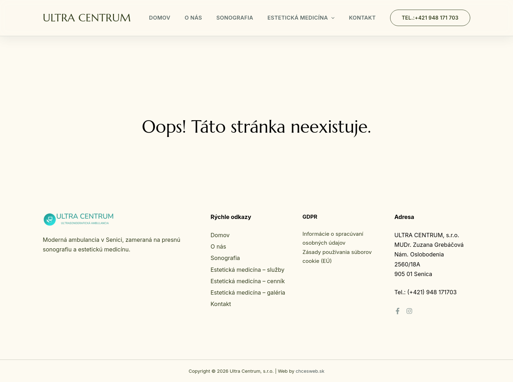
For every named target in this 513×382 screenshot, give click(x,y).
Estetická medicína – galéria (248, 292)
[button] (331, 17)
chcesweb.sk (310, 371)
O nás (193, 17)
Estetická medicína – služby (248, 269)
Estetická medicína (301, 17)
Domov (159, 17)
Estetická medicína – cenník (248, 281)
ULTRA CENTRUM (87, 17)
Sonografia (234, 17)
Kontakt (362, 17)
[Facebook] (397, 311)
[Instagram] (409, 311)
